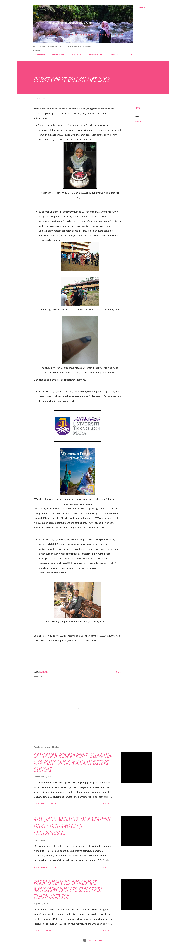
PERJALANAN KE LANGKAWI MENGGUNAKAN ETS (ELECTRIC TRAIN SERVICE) (68, 890)
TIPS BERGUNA (39, 54)
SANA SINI (138, 121)
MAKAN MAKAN (58, 54)
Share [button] (137, 108)
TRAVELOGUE (115, 54)
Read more (107, 804)
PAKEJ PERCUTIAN (95, 54)
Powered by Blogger (93, 940)
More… (130, 54)
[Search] (141, 7)
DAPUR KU (76, 54)
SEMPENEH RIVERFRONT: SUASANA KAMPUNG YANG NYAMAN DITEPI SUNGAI (73, 763)
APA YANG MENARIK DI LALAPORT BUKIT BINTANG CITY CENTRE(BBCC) (72, 826)
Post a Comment (49, 804)
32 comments (47, 931)
